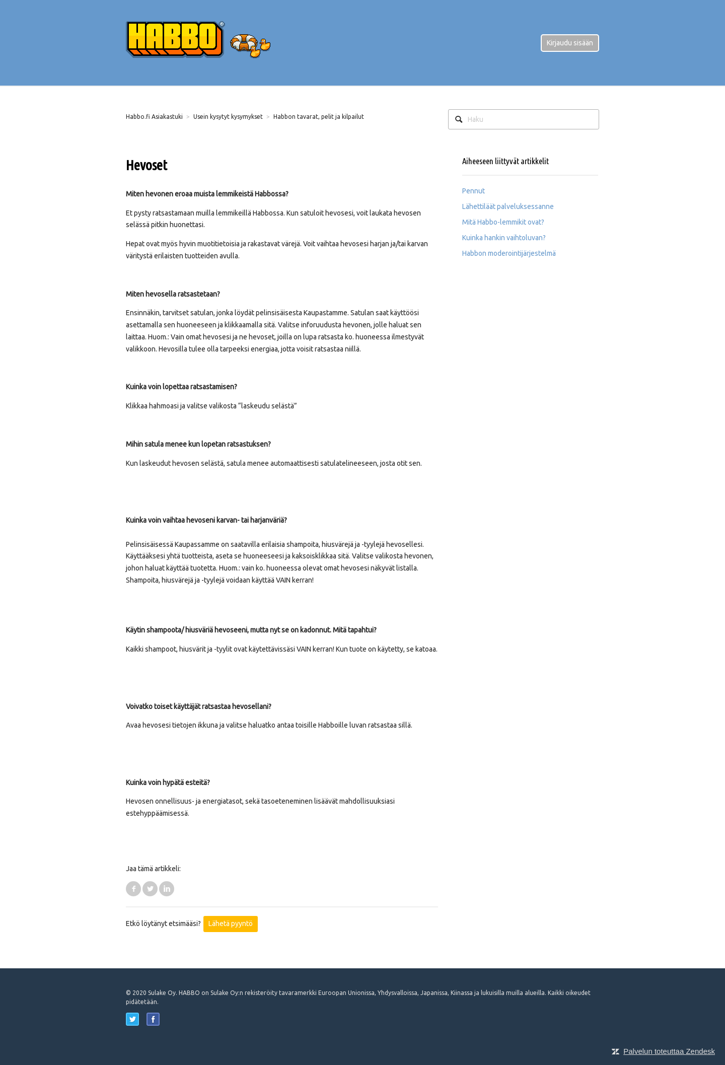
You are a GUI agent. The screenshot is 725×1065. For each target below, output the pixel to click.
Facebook (133, 888)
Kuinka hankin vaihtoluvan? (504, 238)
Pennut (473, 191)
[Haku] (523, 119)
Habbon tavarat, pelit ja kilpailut (318, 116)
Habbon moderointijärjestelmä (509, 253)
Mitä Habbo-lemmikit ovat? (503, 222)
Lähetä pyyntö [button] (230, 923)
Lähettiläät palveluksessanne (508, 206)
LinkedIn (166, 888)
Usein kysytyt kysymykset (228, 116)
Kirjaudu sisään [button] (570, 43)
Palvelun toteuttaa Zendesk (669, 1051)
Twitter (150, 888)
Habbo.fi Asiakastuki (154, 116)
